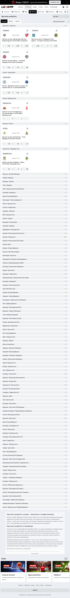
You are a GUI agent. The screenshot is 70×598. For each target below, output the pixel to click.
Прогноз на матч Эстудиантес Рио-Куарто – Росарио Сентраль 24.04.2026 (44, 40)
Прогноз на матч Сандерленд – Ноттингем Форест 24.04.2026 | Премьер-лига (12, 113)
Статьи (41, 7)
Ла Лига (5, 128)
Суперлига (6, 30)
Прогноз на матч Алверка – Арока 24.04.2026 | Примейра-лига (13, 163)
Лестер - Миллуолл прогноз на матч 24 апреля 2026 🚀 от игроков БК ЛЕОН (14, 86)
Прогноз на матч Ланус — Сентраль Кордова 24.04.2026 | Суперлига (13, 61)
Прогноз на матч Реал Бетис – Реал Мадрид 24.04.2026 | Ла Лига (13, 137)
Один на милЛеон (34, 575)
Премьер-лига (7, 103)
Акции (35, 7)
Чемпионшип (6, 77)
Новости (20, 7)
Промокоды (53, 7)
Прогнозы (28, 7)
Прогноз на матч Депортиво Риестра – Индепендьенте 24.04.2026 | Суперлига (15, 40)
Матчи (46, 7)
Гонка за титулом (8, 575)
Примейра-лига (7, 153)
